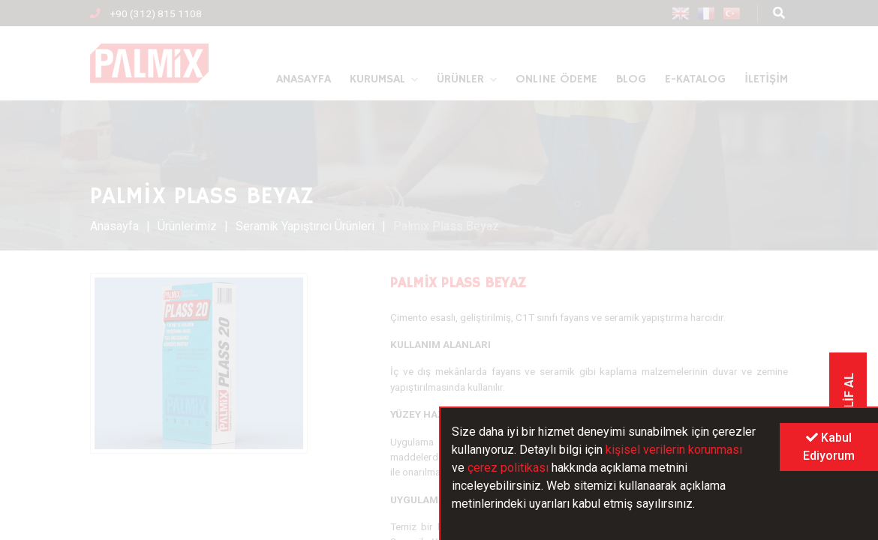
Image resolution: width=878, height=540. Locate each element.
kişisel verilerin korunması (674, 449)
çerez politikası (508, 467)
